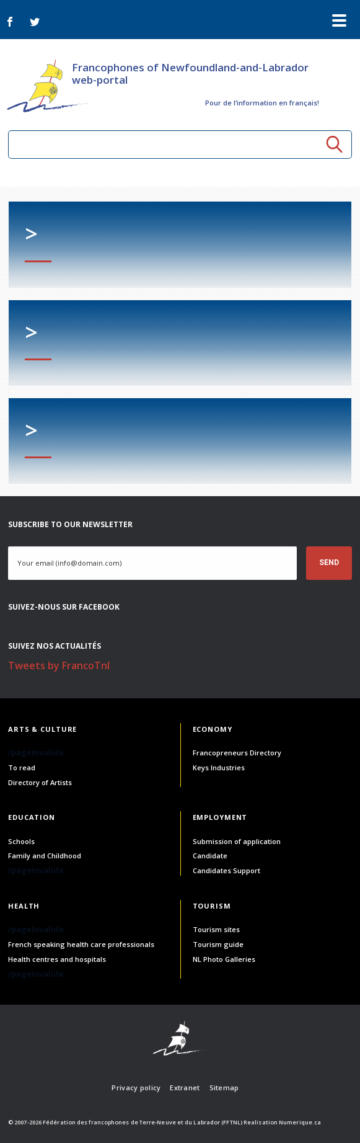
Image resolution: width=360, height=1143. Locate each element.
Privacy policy (136, 1087)
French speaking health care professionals (81, 944)
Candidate (210, 855)
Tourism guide (218, 944)
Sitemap (224, 1087)
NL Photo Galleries (224, 959)
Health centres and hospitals (57, 959)
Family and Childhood (44, 855)
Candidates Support (226, 870)
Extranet (185, 1087)
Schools (21, 841)
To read (21, 767)
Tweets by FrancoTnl (59, 665)
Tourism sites (216, 929)
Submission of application (237, 841)
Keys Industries (219, 767)
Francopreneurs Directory (237, 752)
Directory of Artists (40, 782)
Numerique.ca (300, 1122)
